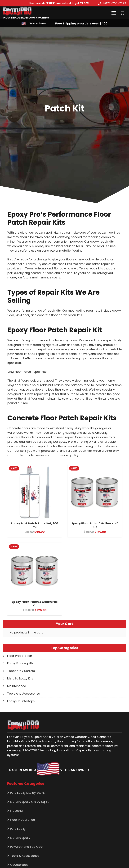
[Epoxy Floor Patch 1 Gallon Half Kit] (94, 467)
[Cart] (122, 12)
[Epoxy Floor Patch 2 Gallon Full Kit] (34, 545)
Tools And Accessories (23, 694)
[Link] (26, 11)
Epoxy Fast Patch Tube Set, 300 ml (34, 525)
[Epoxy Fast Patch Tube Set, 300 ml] (34, 467)
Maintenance (16, 686)
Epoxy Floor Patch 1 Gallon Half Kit (94, 525)
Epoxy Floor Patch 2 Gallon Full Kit (35, 603)
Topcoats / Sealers (21, 671)
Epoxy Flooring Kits (20, 663)
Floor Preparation (19, 656)
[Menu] (113, 13)
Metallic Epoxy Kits (20, 678)
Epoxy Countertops (21, 701)
